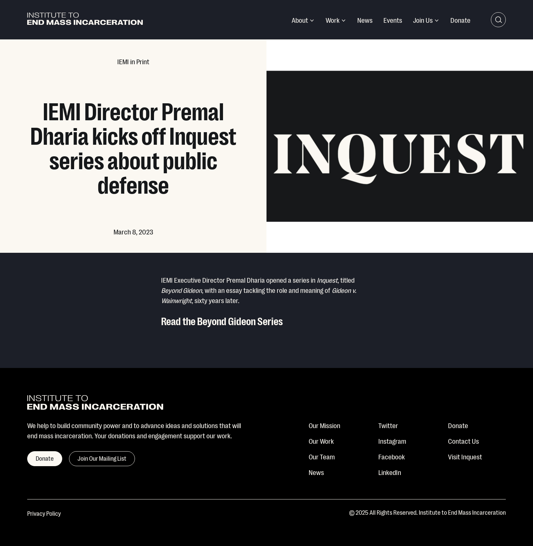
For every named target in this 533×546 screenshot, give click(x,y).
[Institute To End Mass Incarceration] (85, 20)
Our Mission (324, 425)
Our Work (321, 441)
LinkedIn (389, 472)
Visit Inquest (465, 456)
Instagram (392, 441)
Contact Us (463, 441)
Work (333, 20)
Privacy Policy (44, 513)
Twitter (388, 425)
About (300, 20)
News (365, 20)
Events (392, 20)
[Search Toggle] (498, 19)
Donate (460, 20)
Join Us (423, 20)
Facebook (391, 456)
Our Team (322, 456)
